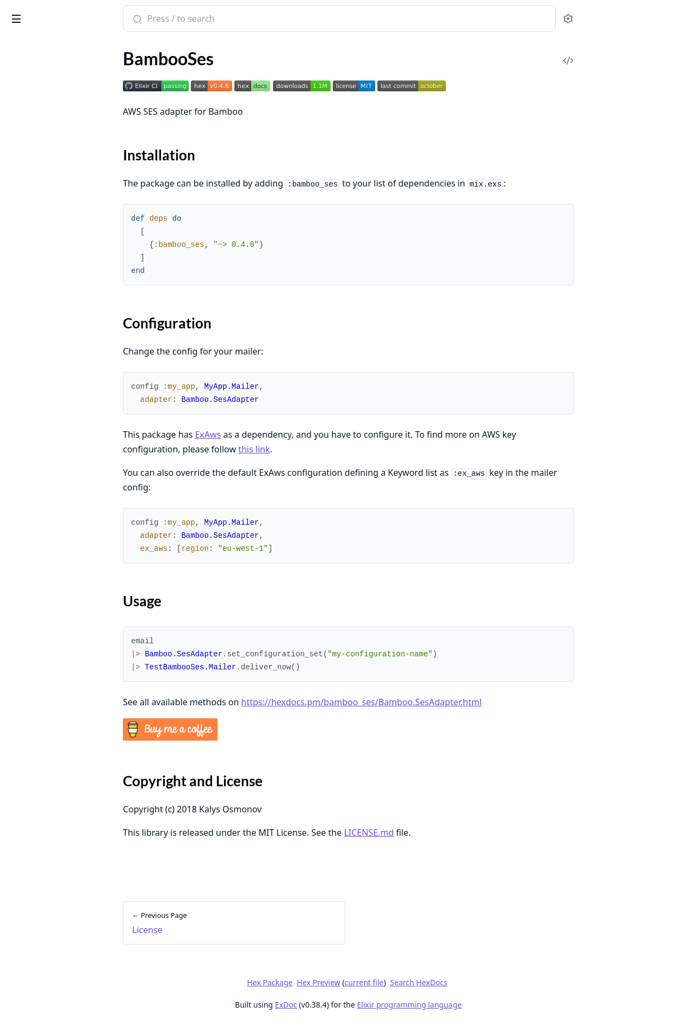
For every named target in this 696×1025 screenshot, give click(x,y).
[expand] (152, 72)
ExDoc (367, 1004)
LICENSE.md (450, 832)
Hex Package (351, 982)
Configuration (45, 161)
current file (445, 982)
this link (335, 449)
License (21, 114)
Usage (30, 174)
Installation (40, 148)
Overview (26, 129)
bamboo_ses (37, 13)
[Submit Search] (218, 20)
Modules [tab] (65, 46)
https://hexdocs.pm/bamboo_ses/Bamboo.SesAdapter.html (442, 702)
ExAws (289, 434)
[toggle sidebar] (148, 17)
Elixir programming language (490, 1004)
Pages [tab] (20, 46)
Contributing (32, 85)
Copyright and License (60, 187)
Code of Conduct (39, 100)
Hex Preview (399, 982)
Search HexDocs (500, 982)
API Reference (34, 70)
